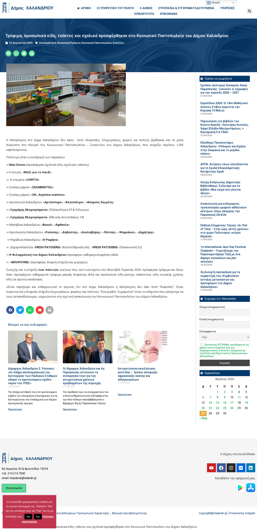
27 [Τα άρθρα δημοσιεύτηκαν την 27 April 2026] (203, 413)
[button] (250, 11)
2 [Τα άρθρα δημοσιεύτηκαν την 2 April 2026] (224, 392)
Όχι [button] (38, 516)
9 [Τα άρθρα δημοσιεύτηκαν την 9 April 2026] (224, 397)
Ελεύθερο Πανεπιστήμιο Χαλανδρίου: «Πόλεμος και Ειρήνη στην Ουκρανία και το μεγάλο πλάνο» (223, 148)
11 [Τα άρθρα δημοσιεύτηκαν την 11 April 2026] (239, 397)
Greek (213, 3)
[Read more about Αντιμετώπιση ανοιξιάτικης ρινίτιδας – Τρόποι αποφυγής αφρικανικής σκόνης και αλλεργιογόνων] (142, 347)
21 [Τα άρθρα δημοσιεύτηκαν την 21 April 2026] (210, 408)
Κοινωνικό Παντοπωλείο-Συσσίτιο (103, 42)
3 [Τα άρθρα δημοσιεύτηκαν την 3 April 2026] (232, 392)
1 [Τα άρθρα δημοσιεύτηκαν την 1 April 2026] (217, 392)
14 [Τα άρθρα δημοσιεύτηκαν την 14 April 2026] (210, 402)
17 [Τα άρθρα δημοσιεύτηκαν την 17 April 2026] (231, 402)
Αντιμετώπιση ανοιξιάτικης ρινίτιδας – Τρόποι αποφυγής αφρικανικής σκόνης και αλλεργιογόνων (138, 374)
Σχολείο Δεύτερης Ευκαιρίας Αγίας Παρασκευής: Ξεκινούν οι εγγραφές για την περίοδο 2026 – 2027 (224, 89)
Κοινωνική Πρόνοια (68, 42)
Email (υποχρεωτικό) (212, 319)
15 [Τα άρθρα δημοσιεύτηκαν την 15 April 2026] (217, 402)
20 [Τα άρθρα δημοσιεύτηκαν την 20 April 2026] (203, 408)
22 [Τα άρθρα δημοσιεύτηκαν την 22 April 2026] (217, 408)
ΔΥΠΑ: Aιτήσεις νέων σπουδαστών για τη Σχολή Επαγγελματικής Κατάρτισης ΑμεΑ (224, 168)
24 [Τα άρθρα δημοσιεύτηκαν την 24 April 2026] (231, 408)
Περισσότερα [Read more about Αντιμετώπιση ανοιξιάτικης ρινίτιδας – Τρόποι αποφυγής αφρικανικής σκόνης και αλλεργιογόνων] (125, 394)
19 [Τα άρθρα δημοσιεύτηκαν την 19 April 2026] (246, 402)
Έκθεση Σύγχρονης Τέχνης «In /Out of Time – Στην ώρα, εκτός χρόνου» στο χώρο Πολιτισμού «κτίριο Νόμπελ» (224, 231)
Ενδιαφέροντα (208, 331)
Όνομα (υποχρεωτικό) (212, 307)
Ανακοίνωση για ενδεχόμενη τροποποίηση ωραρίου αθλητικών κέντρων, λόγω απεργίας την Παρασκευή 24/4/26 (223, 209)
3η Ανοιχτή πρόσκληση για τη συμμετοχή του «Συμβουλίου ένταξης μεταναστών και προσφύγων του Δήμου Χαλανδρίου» (220, 279)
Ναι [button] (28, 516)
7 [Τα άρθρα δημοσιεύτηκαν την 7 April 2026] (210, 397)
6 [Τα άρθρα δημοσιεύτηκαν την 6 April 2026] (203, 397)
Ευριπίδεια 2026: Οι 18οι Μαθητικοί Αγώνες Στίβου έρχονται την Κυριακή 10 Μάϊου (224, 106)
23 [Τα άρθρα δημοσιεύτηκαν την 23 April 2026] (224, 408)
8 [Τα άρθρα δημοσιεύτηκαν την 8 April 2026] (217, 397)
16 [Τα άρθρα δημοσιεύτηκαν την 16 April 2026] (224, 402)
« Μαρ (203, 418)
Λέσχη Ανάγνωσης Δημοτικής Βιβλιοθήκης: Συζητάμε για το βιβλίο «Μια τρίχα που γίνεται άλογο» (220, 188)
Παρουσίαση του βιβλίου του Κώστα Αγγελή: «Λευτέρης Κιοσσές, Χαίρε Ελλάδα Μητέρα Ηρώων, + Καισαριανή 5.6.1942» (224, 126)
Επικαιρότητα (47, 42)
